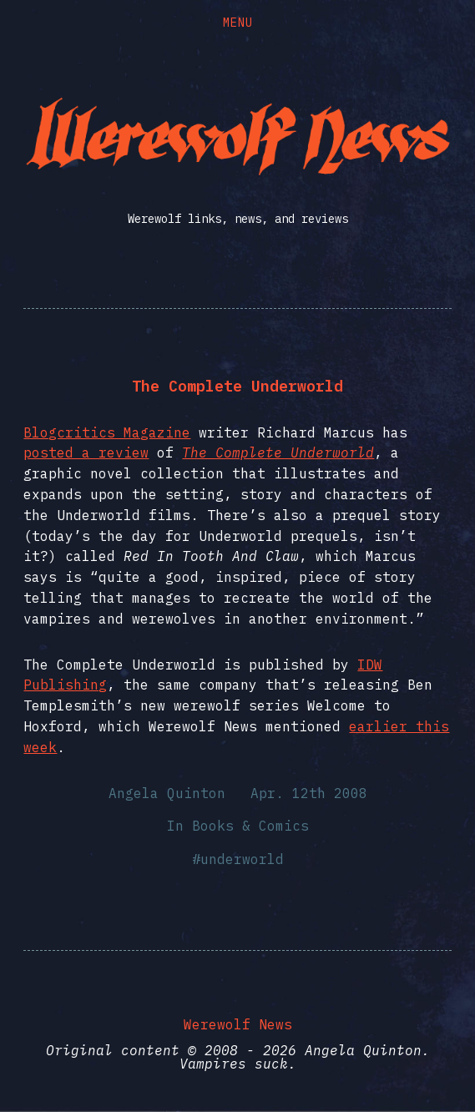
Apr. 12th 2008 (308, 793)
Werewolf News (238, 1024)
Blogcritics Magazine (106, 432)
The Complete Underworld (237, 386)
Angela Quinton (167, 793)
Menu (238, 22)
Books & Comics (250, 825)
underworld (242, 859)
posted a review (86, 452)
